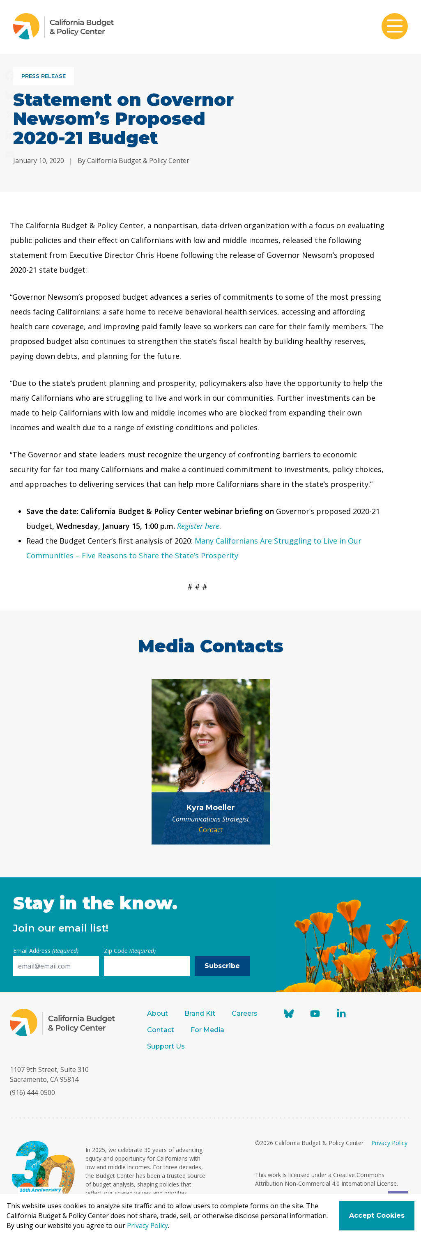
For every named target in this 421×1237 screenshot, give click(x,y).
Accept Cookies (377, 1215)
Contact (211, 829)
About (157, 1013)
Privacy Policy (389, 1143)
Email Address (45, 951)
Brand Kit (199, 1013)
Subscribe (222, 966)
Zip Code (130, 951)
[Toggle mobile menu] (395, 27)
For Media (207, 1030)
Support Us (166, 1046)
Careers (245, 1013)
